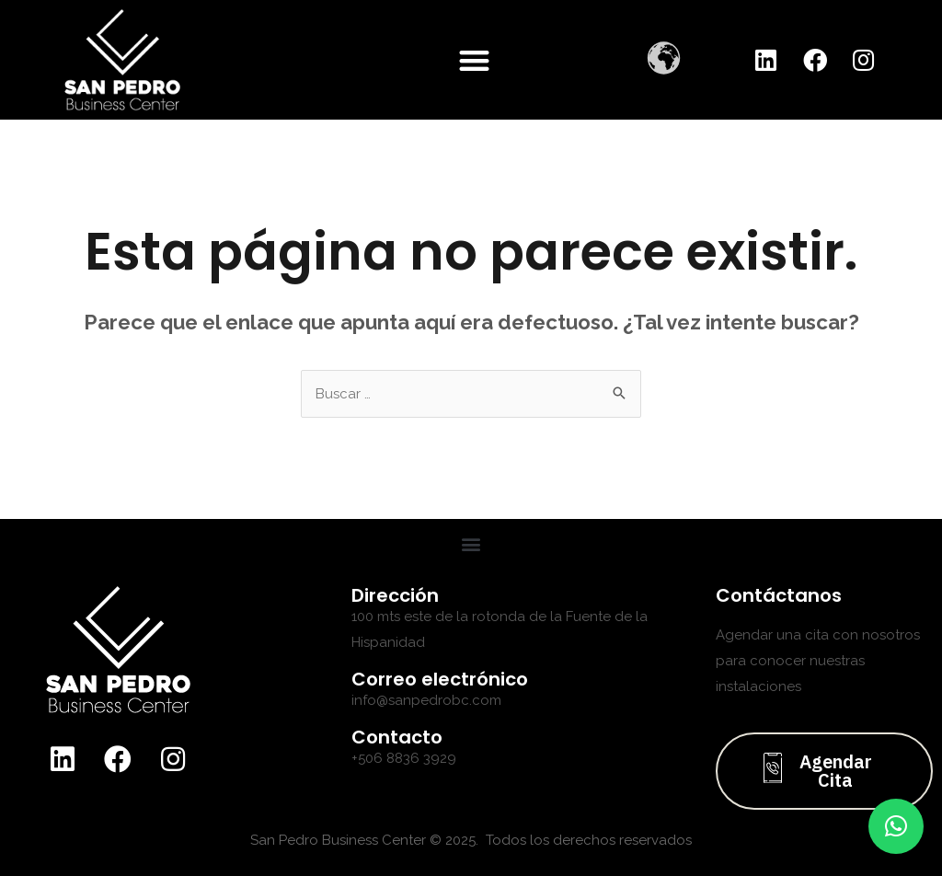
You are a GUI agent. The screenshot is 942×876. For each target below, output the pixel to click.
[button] (474, 60)
